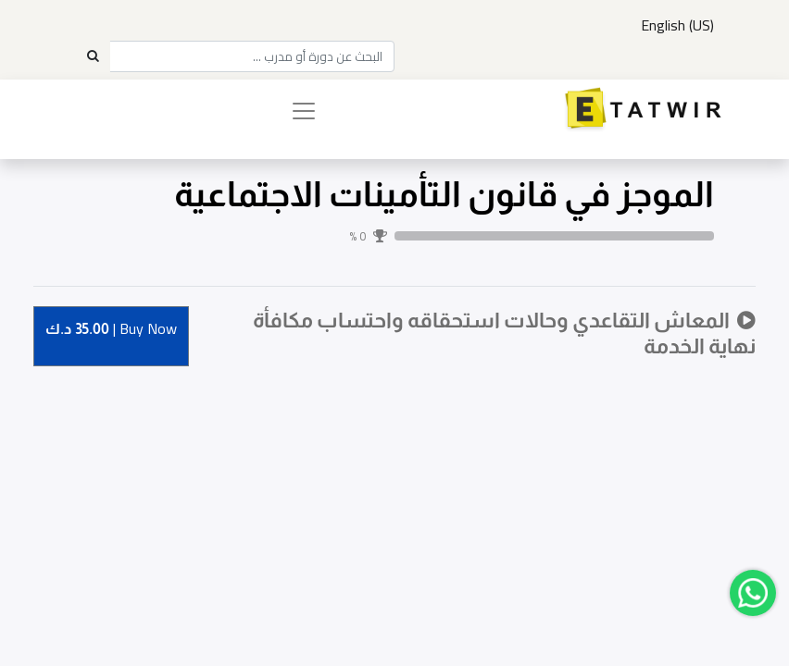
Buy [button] (111, 329)
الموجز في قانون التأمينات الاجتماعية (444, 194)
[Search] (92, 56)
